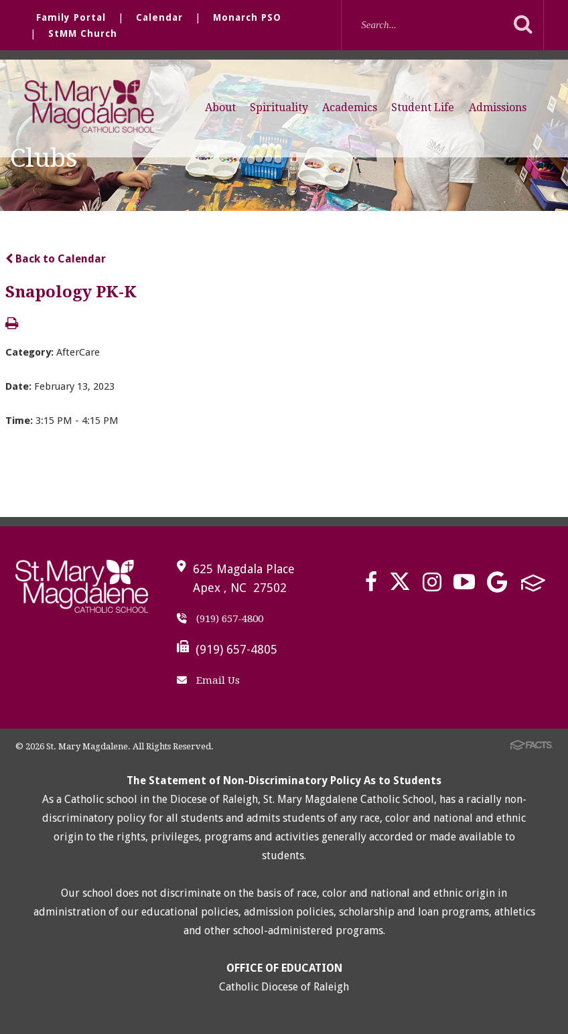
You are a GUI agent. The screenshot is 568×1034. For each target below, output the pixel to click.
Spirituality (279, 107)
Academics (349, 107)
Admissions (497, 107)
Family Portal (71, 17)
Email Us (208, 680)
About (220, 107)
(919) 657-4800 (220, 619)
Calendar (159, 17)
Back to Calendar (55, 258)
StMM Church (82, 33)
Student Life (422, 107)
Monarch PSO (247, 17)
